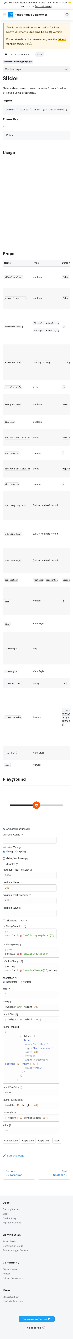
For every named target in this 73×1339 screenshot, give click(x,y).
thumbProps (11, 1027)
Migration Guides (12, 1222)
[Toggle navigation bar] (4, 14)
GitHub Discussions (13, 1278)
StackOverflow (11, 1297)
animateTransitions (18, 829)
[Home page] (6, 54)
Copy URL (44, 1140)
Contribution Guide (13, 1245)
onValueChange (13, 961)
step (6, 989)
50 (31, 1130)
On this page (13, 69)
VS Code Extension (13, 1301)
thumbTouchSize (13, 1099)
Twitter (6, 1273)
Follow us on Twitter (36, 1319)
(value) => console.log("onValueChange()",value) (31, 968)
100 (30, 888)
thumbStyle (10, 1014)
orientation (10, 978)
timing (9, 851)
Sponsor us (36, 1327)
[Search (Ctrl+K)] (67, 15)
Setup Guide (9, 1241)
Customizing (9, 1218)
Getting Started (11, 1209)
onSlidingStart (12, 944)
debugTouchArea (17, 858)
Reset (57, 1140)
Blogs (6, 1213)
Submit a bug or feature (15, 1250)
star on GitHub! (58, 2)
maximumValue (12, 882)
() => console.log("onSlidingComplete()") (30, 933)
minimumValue (12, 907)
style (7, 1001)
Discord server (43, 6)
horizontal (11, 981)
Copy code (28, 1140)
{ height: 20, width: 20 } (31, 1019)
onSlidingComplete (14, 926)
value (7, 1125)
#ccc (30, 875)
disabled (12, 864)
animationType (12, 847)
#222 (30, 900)
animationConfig (13, 834)
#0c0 (31, 1092)
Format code (11, 1140)
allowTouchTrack (16, 920)
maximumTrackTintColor (17, 869)
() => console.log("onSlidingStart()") (31, 952)
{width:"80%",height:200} (31, 1007)
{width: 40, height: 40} (31, 1105)
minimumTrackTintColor (17, 895)
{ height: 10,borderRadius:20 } (31, 1118)
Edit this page (13, 1155)
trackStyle (9, 1112)
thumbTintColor (12, 1087)
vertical (27, 981)
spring (22, 851)
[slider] (36, 805)
